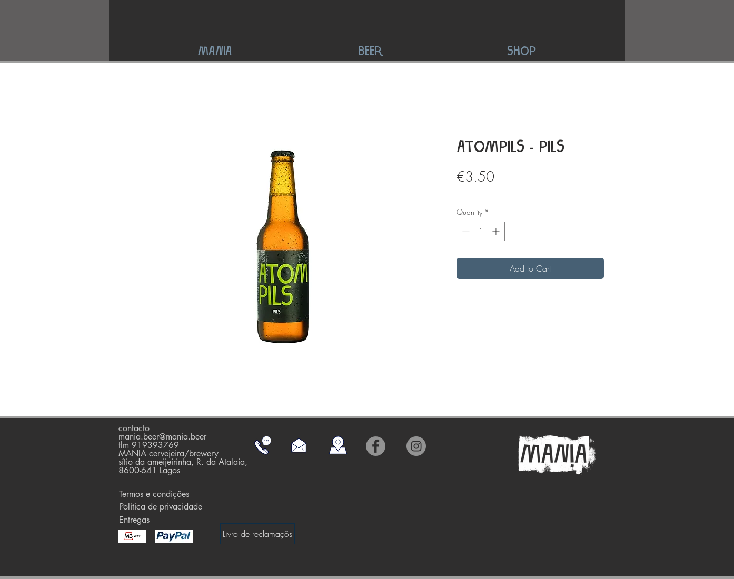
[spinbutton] (480, 231)
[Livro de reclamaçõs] (257, 533)
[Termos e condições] (154, 494)
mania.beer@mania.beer (162, 436)
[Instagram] (416, 446)
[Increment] (496, 231)
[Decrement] (464, 231)
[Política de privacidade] (160, 507)
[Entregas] (134, 520)
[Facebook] (375, 446)
